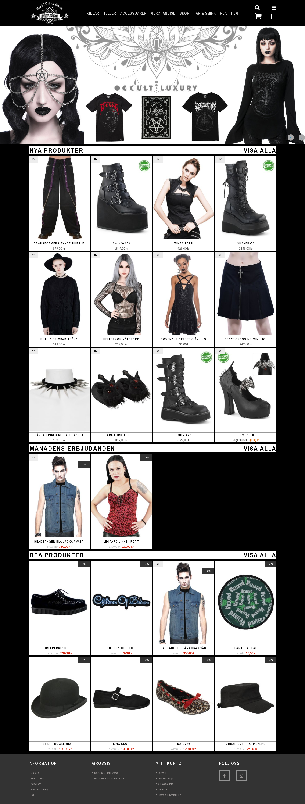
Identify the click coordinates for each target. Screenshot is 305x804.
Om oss (35, 773)
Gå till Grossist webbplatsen (109, 778)
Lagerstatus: (240, 440)
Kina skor (121, 744)
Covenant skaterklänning (183, 339)
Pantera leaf (245, 648)
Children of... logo (121, 648)
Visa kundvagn (165, 778)
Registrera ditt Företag (106, 773)
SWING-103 (121, 243)
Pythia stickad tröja (59, 339)
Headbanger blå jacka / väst (59, 541)
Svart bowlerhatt (59, 744)
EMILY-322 (183, 435)
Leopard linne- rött (121, 541)
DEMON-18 (246, 435)
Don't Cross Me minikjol (246, 339)
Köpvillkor (36, 784)
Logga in (162, 773)
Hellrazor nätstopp (121, 339)
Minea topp (183, 243)
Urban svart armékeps (246, 744)
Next (302, 137)
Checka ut (163, 789)
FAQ (33, 795)
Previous (291, 137)
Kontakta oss (37, 778)
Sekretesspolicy (39, 789)
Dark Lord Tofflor (121, 435)
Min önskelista (165, 784)
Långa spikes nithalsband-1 (59, 435)
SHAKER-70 (246, 243)
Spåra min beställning (169, 795)
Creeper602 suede (59, 648)
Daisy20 (183, 744)
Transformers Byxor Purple (59, 243)
